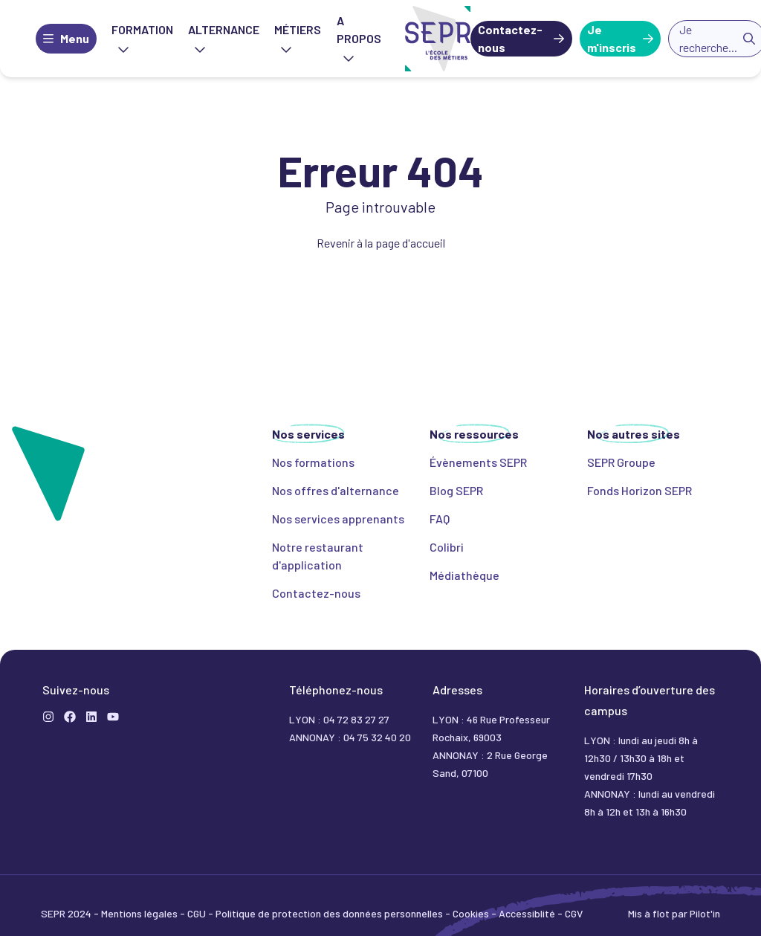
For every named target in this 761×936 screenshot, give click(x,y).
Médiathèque (464, 575)
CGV (574, 913)
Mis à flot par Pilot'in (674, 913)
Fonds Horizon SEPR (639, 490)
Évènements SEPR (478, 462)
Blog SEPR (456, 490)
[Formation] (70, 717)
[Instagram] (48, 717)
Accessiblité (528, 913)
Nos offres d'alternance (335, 490)
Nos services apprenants (338, 518)
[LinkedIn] (91, 717)
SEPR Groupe (621, 462)
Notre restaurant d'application (317, 556)
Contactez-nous (510, 38)
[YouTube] (113, 717)
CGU (197, 913)
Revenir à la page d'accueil (381, 243)
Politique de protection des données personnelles (330, 913)
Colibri (447, 547)
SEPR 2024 (67, 913)
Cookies (472, 913)
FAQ (440, 518)
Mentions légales (140, 913)
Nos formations (313, 462)
